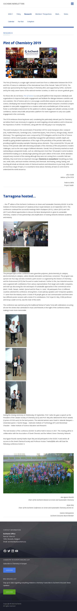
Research (28, 14)
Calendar (11, 22)
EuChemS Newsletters (13, 4)
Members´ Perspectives (43, 14)
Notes (66, 14)
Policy (19, 14)
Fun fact (21, 22)
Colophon (30, 22)
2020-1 (10, 14)
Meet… (57, 14)
